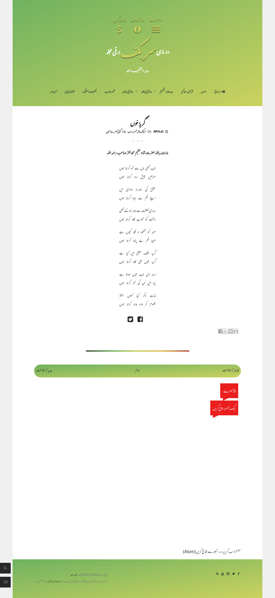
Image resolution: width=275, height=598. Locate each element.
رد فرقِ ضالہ (127, 92)
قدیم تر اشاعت (230, 370)
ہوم (137, 370)
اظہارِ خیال (69, 92)
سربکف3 (142, 131)
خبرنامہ (53, 92)
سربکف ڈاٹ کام (56, 582)
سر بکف (138, 51)
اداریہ (203, 92)
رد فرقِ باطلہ (146, 92)
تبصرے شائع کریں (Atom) (200, 552)
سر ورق (219, 92)
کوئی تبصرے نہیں (113, 131)
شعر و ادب (109, 92)
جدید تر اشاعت (44, 370)
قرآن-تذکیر (187, 92)
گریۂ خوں (138, 123)
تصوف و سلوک (89, 92)
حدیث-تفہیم (166, 92)
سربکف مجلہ (75, 575)
